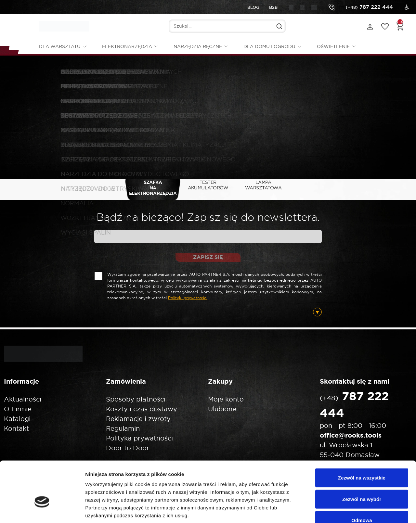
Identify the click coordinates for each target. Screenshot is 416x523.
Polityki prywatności (187, 297)
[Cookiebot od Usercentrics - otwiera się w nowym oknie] (42, 510)
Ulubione (222, 409)
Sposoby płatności (135, 399)
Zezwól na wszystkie (361, 437)
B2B (273, 7)
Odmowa (361, 480)
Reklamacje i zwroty (138, 419)
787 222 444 (361, 7)
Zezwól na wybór (361, 459)
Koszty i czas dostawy (141, 409)
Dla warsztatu (60, 46)
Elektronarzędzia (127, 46)
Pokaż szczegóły (346, 510)
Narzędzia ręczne (198, 46)
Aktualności (22, 399)
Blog (253, 7)
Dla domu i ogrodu (269, 46)
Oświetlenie (333, 46)
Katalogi (17, 419)
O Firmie (18, 409)
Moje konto (226, 399)
